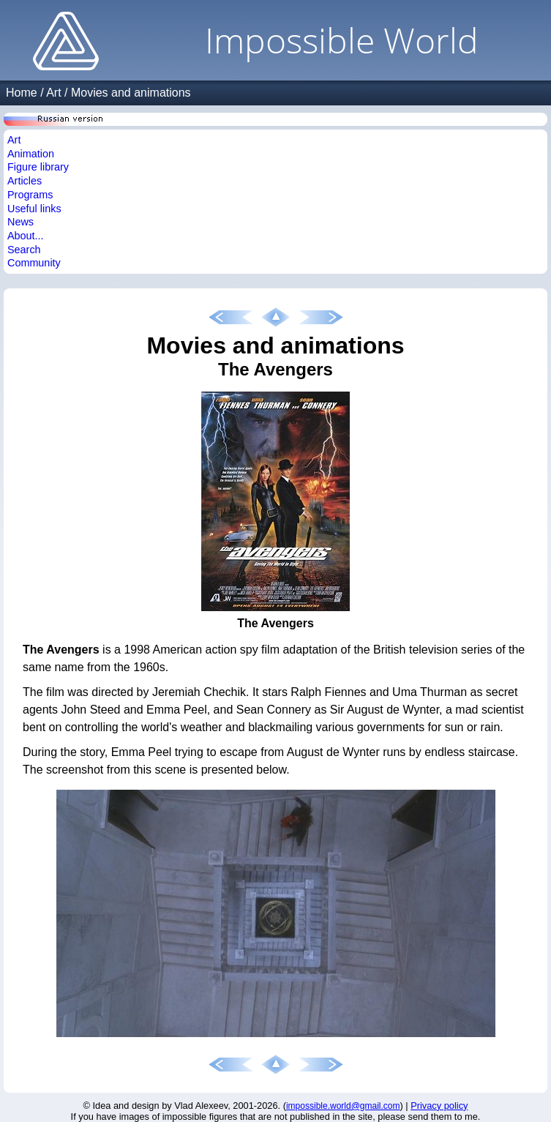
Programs (30, 195)
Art (53, 92)
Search (24, 249)
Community (34, 263)
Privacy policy (439, 1105)
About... (25, 236)
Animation (30, 154)
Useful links (34, 208)
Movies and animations (131, 92)
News (20, 222)
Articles (24, 181)
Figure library (38, 167)
